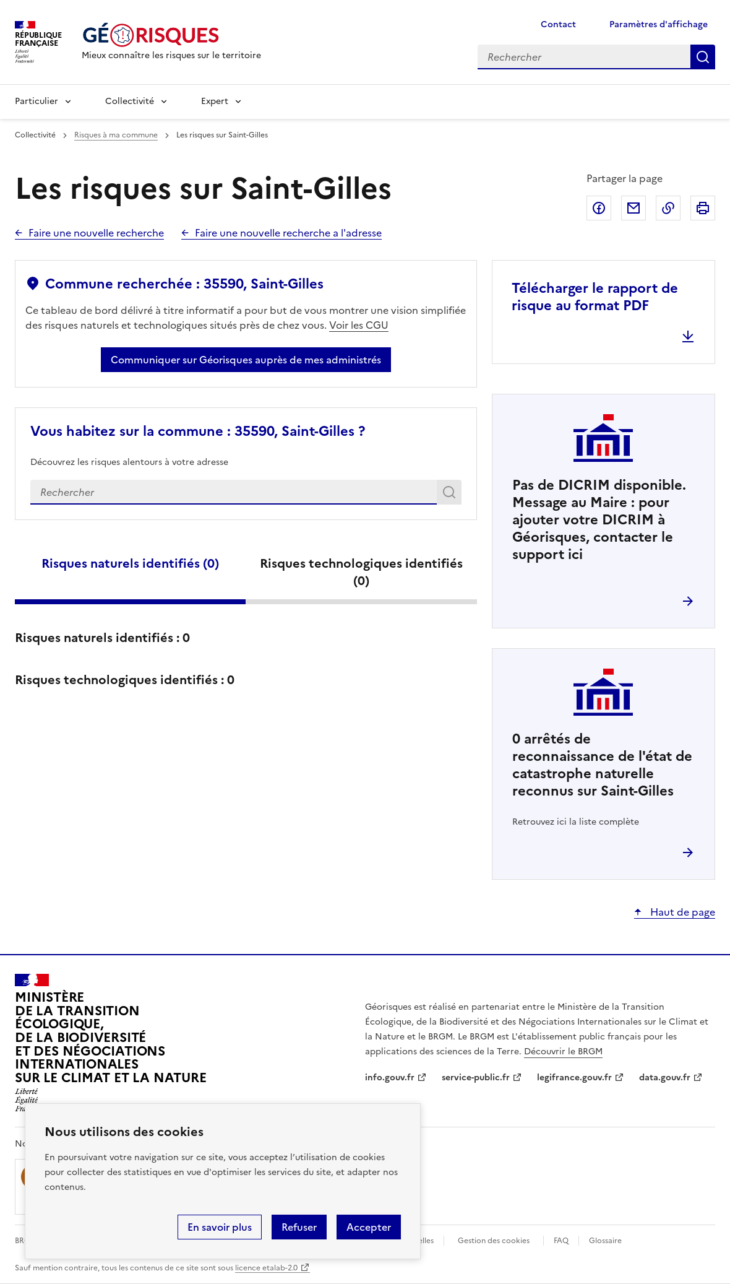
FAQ (561, 1240)
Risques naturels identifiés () (130, 563)
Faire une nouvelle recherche (96, 232)
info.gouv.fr (389, 1077)
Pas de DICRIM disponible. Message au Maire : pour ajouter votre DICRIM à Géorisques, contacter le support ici (599, 520)
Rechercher (451, 495)
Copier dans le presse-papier (668, 208)
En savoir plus (219, 1227)
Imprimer (702, 208)
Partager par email (633, 208)
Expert (214, 101)
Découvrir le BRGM (563, 1051)
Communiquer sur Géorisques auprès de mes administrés (246, 359)
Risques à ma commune (116, 135)
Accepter (368, 1227)
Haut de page (681, 911)
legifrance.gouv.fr (574, 1077)
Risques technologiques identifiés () (361, 572)
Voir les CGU (359, 325)
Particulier (36, 101)
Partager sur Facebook (598, 208)
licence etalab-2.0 (266, 1267)
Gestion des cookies (494, 1240)
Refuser (299, 1227)
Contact (558, 24)
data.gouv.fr (664, 1077)
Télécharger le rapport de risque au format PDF (595, 297)
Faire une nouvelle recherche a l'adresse (288, 232)
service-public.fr (476, 1077)
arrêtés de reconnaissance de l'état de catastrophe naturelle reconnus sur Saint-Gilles (602, 765)
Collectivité (129, 101)
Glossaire (605, 1240)
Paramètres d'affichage (658, 24)
